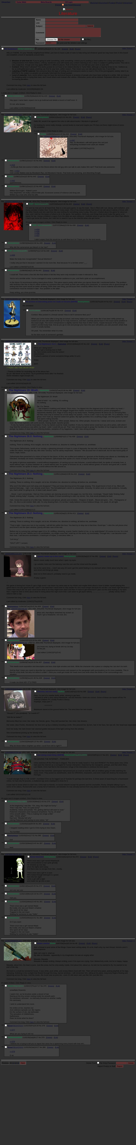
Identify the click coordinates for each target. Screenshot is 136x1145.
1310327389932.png (13, 201)
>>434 (37, 229)
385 (39, 835)
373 (40, 886)
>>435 (37, 231)
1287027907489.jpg (13, 341)
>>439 (12, 255)
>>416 (12, 165)
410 (75, 474)
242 (87, 344)
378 (43, 1026)
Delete (65, 49)
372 (77, 857)
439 (40, 243)
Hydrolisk (62, 344)
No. (55, 49)
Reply (77, 49)
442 (40, 161)
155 (58, 49)
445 (40, 186)
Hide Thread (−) (128, 48)
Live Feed (67, 5)
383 (39, 824)
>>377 (12, 1030)
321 (107, 755)
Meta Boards (46, 2)
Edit (71, 49)
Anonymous (13, 606)
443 (34, 177)
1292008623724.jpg (13, 752)
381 (40, 902)
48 (76, 943)
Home (58, 5)
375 (48, 802)
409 (40, 678)
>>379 (12, 1052)
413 (110, 302)
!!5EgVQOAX (17, 1026)
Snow (10, 1026)
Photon (119, 3)
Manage (77, 5)
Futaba (112, 3)
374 (40, 894)
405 (40, 742)
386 (70, 390)
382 (40, 918)
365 (84, 692)
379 (42, 1037)
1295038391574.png (13, 689)
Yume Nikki (21, 2)
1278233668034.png (13, 941)
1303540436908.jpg (19, 643)
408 (73, 437)
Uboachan (6, 2)
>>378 (12, 1042)
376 (44, 986)
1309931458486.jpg (52, 136)
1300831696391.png (19, 393)
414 (61, 311)
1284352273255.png (13, 115)
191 (69, 117)
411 (74, 513)
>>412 (17, 171)
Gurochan (103, 3)
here (29, 85)
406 (39, 640)
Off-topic (69, 2)
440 (47, 251)
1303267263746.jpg (19, 609)
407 (40, 662)
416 (67, 134)
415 (45, 96)
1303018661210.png (13, 554)
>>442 (12, 181)
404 (39, 606)
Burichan (94, 3)
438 (73, 225)
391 (96, 556)
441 (39, 270)
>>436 (37, 233)
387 (40, 843)
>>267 (72, 140)
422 (70, 204)
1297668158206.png (13, 854)
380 (44, 1047)
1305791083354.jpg (13, 299)
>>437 (37, 236)
